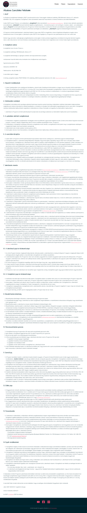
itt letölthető (11, 494)
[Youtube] (38, 501)
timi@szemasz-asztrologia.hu (62, 171)
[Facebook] (43, 501)
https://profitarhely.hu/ (62, 78)
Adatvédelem (54, 508)
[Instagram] (48, 501)
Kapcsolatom (71, 4)
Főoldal (55, 4)
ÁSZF (50, 508)
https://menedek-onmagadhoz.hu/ (56, 23)
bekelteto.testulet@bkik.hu (19, 436)
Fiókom (62, 4)
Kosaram (80, 4)
